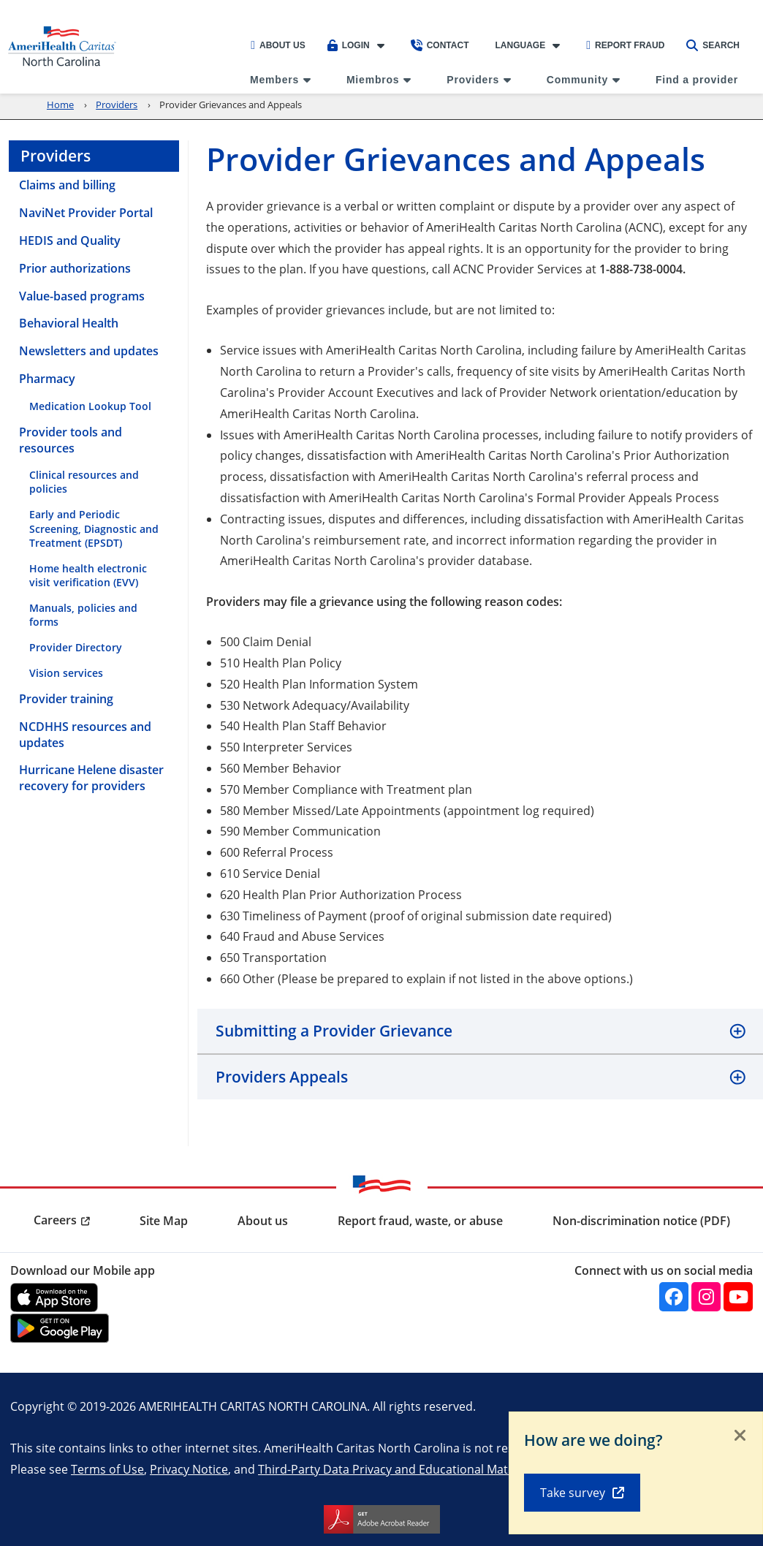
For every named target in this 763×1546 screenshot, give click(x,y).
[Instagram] (706, 1296)
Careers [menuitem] (55, 1220)
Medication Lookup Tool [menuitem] (90, 406)
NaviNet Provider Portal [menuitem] (86, 213)
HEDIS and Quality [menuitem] (70, 240)
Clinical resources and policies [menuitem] (84, 482)
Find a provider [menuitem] (697, 80)
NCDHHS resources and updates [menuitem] (85, 735)
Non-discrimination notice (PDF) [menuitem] (641, 1221)
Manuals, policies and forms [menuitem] (83, 615)
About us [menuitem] (263, 1221)
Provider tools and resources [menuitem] (70, 440)
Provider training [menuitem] (66, 699)
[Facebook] (673, 1296)
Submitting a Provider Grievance (334, 1030)
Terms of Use (107, 1469)
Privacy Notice (189, 1469)
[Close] (740, 1436)
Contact (440, 45)
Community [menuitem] (577, 80)
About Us (278, 45)
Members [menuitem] (274, 80)
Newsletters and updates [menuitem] (89, 351)
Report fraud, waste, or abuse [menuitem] (420, 1221)
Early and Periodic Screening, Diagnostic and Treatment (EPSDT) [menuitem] (94, 528)
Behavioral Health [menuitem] (68, 323)
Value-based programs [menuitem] (82, 296)
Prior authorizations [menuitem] (75, 268)
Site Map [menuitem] (164, 1221)
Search (713, 45)
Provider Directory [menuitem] (75, 647)
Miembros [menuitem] (373, 80)
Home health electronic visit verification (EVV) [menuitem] (88, 575)
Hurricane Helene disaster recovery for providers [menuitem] (91, 778)
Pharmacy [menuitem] (47, 379)
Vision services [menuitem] (66, 673)
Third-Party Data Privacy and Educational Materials (398, 1469)
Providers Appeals (282, 1076)
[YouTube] (738, 1296)
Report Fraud (625, 45)
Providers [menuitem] (473, 80)
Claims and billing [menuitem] (67, 185)
